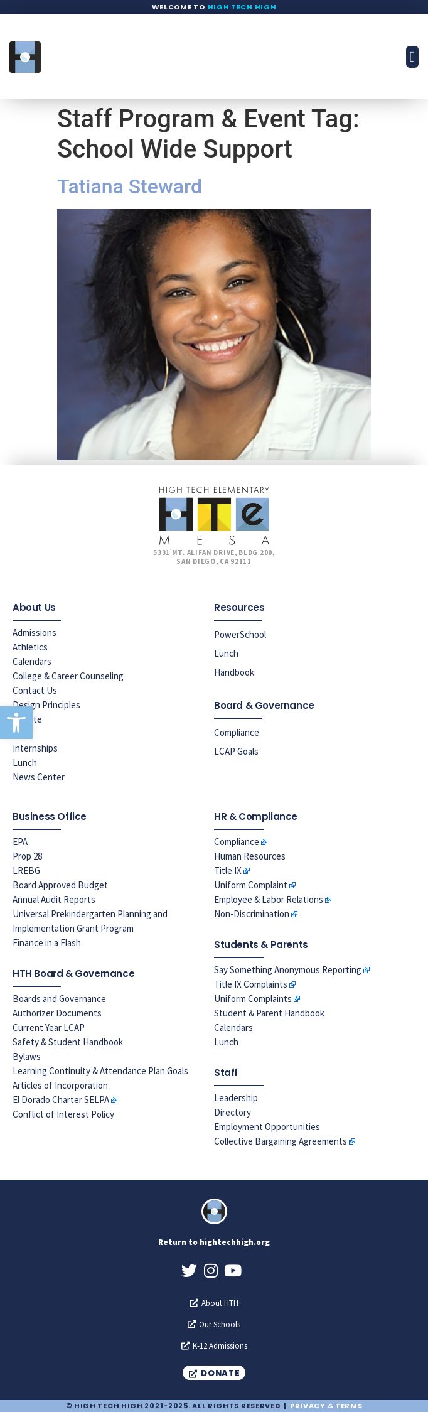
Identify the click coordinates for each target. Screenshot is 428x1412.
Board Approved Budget (60, 885)
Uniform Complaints (253, 999)
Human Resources (250, 856)
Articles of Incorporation (60, 1085)
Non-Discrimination (251, 914)
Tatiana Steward (129, 186)
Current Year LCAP (49, 1027)
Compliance (236, 732)
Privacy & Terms (326, 1406)
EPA (20, 842)
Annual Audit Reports (54, 899)
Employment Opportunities (267, 1127)
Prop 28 (27, 856)
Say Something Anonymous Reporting (287, 970)
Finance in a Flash (47, 943)
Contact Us (35, 690)
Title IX (228, 870)
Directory (232, 1112)
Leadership (236, 1098)
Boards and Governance (59, 999)
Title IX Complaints (250, 984)
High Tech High (242, 7)
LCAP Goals (236, 751)
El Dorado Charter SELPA (61, 1100)
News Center (39, 777)
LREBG (26, 870)
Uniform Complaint (250, 885)
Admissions (34, 633)
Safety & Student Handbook (68, 1042)
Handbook (234, 672)
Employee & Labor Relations (268, 899)
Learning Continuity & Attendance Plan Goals (100, 1071)
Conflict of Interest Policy (63, 1114)
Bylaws (27, 1056)
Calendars (32, 661)
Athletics (30, 647)
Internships (35, 748)
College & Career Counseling (68, 676)
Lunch (25, 762)
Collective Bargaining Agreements (280, 1141)
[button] (16, 722)
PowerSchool (240, 634)
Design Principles (46, 705)
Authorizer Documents (57, 1013)
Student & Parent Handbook (269, 1013)
